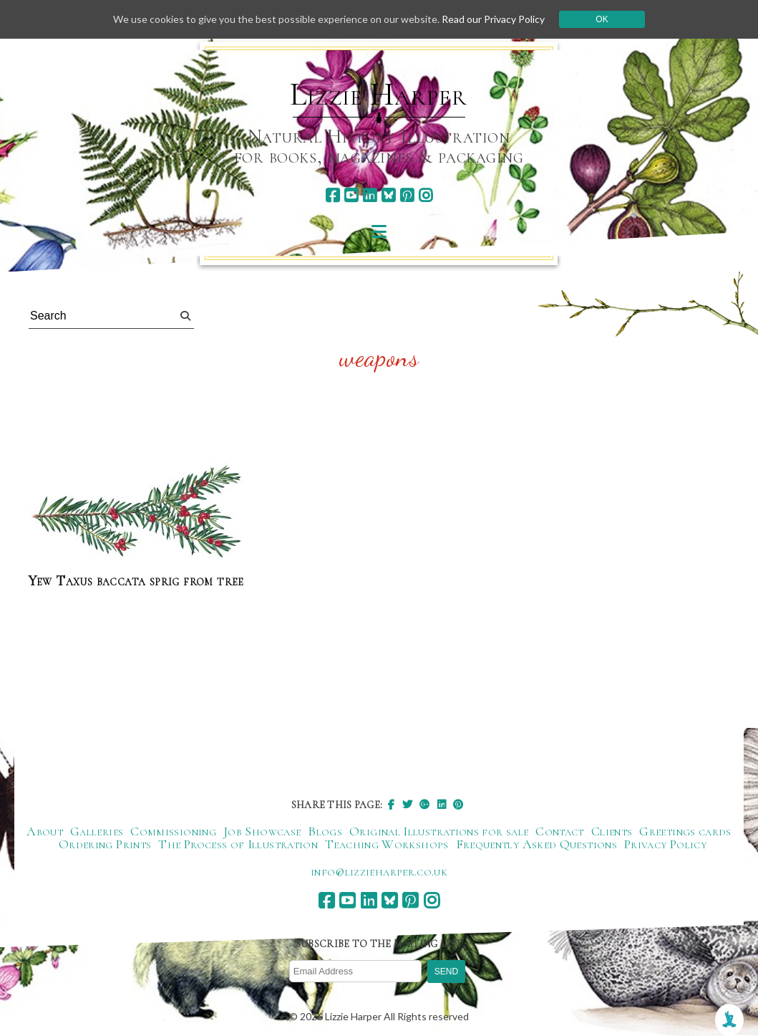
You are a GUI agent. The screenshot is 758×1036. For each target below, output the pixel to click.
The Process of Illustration (238, 844)
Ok (602, 19)
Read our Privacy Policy (493, 19)
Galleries (96, 831)
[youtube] (351, 195)
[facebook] (332, 195)
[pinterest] (407, 195)
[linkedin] (369, 195)
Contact (559, 831)
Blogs (325, 831)
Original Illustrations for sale (438, 831)
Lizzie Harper (378, 94)
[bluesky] (388, 195)
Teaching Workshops (386, 844)
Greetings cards (685, 831)
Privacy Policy (665, 844)
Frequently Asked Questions (536, 844)
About (44, 831)
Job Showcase (262, 831)
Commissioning (173, 831)
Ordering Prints (105, 844)
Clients (612, 831)
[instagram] (425, 195)
